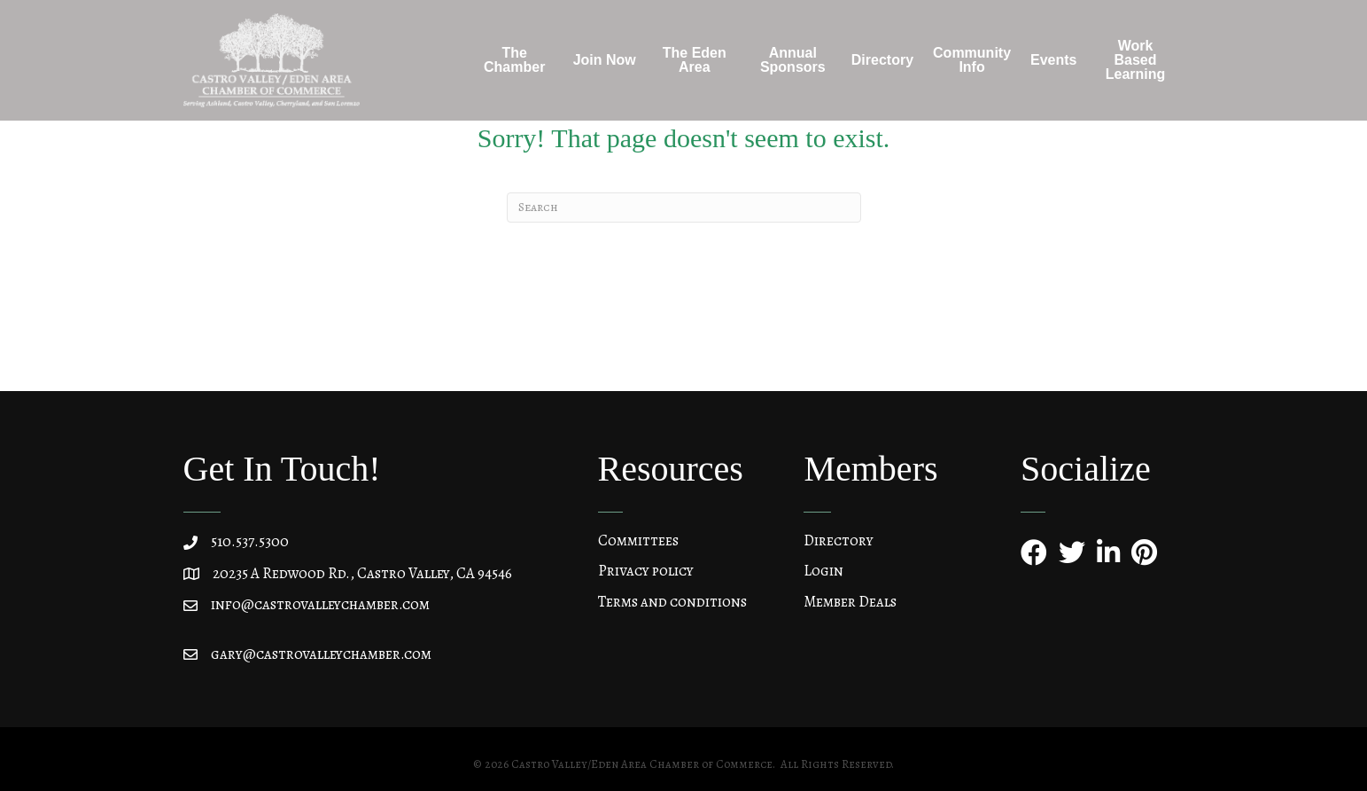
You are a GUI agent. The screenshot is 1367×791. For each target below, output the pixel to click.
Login (823, 570)
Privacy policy (646, 570)
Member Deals (850, 601)
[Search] (684, 207)
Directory (882, 59)
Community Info (972, 59)
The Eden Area (694, 59)
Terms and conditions (672, 601)
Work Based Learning (1136, 60)
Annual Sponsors (793, 59)
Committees (638, 540)
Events (1053, 59)
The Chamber (514, 59)
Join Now (604, 59)
